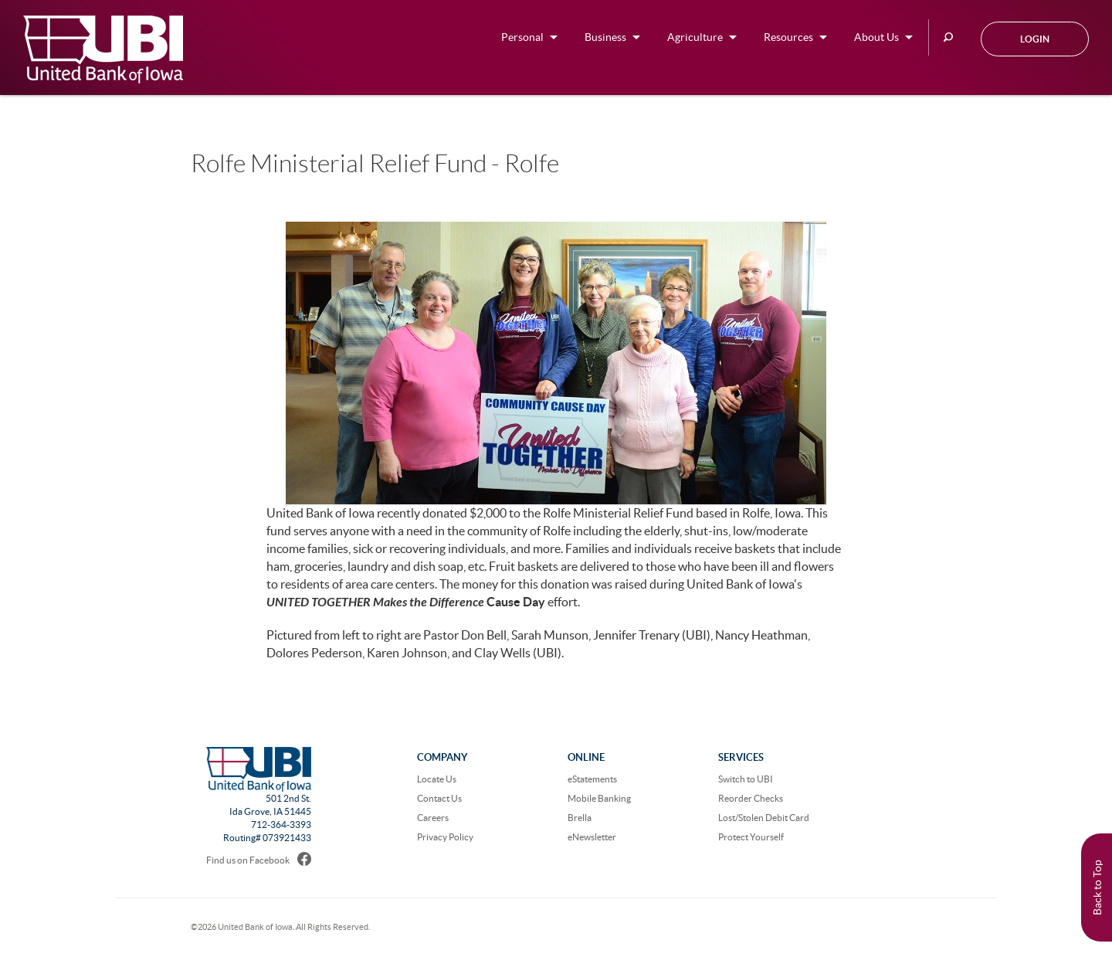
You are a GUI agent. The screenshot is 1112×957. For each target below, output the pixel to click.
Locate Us (436, 779)
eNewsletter (592, 837)
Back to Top (1097, 887)
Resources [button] (788, 37)
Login (1034, 39)
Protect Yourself (751, 837)
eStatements (592, 779)
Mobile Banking (599, 798)
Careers (433, 818)
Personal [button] (522, 37)
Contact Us (439, 798)
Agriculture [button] (695, 37)
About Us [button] (876, 37)
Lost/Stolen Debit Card (763, 818)
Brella (580, 818)
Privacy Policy (445, 837)
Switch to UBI (745, 779)
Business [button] (605, 37)
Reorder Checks (750, 798)
